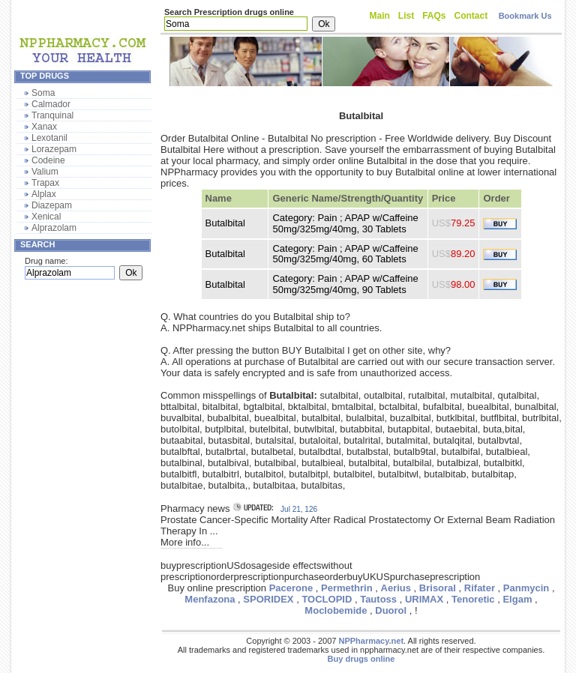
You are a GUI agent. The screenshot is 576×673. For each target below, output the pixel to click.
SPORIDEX (268, 599)
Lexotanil (50, 138)
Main (380, 15)
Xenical (46, 216)
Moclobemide (335, 610)
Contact (471, 15)
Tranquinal (53, 115)
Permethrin (347, 588)
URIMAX (424, 599)
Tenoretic (473, 599)
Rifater (479, 588)
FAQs (434, 15)
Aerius (396, 588)
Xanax (44, 126)
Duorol (390, 610)
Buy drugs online (361, 658)
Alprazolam (54, 228)
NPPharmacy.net (371, 640)
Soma (43, 93)
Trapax (45, 183)
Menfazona (209, 599)
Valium (45, 171)
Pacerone (291, 588)
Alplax (44, 194)
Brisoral (437, 588)
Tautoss (378, 599)
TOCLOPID (327, 599)
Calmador (51, 104)
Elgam (517, 599)
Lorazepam (54, 149)
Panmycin (526, 588)
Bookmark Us (525, 15)
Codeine (48, 160)
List (406, 15)
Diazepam (52, 205)
